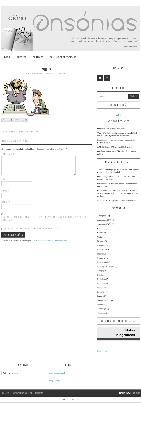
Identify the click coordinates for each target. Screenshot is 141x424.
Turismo (100, 313)
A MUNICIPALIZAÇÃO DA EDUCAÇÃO (114, 147)
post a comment (34, 131)
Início (7, 57)
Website (5, 202)
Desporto (100, 241)
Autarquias (101, 216)
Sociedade (101, 305)
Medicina (101, 279)
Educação (101, 250)
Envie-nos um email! (57, 373)
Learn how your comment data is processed (50, 241)
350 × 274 (48, 73)
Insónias (100, 258)
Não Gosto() (21, 120)
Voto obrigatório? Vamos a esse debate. (121, 200)
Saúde (99, 296)
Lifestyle (100, 275)
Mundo (100, 283)
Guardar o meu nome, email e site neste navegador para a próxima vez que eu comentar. (43, 218)
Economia (101, 245)
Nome (5, 179)
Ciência (100, 228)
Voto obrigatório (60, 73)
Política (100, 288)
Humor (100, 254)
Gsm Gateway (103, 191)
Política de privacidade (63, 57)
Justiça (100, 271)
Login (118, 114)
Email (5, 190)
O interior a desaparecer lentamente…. (112, 129)
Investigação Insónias (105, 266)
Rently (100, 200)
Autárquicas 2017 (104, 220)
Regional (100, 292)
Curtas (100, 237)
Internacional (102, 262)
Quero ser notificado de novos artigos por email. (31, 228)
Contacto (38, 57)
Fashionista (124, 393)
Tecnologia (101, 309)
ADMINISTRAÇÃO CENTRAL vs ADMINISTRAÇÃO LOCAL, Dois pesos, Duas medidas (117, 193)
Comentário (8, 153)
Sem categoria (103, 300)
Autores (21, 57)
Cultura (100, 233)
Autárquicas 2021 (104, 224)
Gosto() (7, 120)
